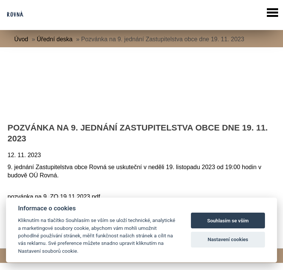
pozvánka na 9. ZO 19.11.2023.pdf (54, 197)
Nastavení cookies (228, 239)
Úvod (21, 39)
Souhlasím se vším (228, 221)
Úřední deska (55, 39)
